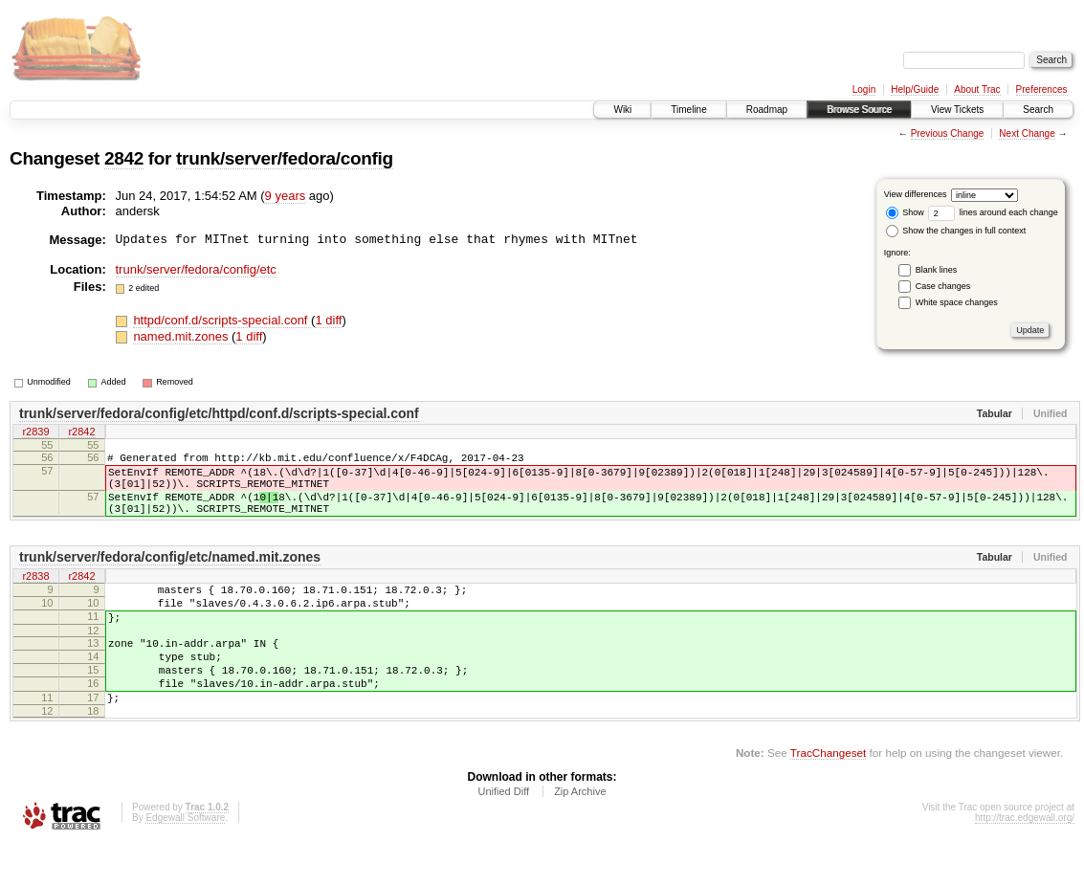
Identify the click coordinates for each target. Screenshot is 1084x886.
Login (863, 89)
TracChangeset (828, 795)
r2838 (35, 594)
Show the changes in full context (956, 230)
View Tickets (957, 109)
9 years (285, 195)
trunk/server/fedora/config (284, 158)
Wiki (622, 109)
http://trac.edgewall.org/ (1024, 860)
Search (1038, 109)
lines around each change (993, 212)
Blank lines (937, 270)
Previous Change (947, 133)
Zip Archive (580, 834)
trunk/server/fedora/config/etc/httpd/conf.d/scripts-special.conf (219, 413)
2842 (124, 158)
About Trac (977, 89)
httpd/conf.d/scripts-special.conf (222, 320)
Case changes (943, 286)
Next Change (1026, 133)
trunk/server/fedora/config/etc (196, 269)
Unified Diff (503, 834)
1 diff (328, 320)
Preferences (1042, 89)
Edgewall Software (185, 860)
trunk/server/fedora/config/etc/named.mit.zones (170, 574)
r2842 (81, 433)
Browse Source (859, 109)
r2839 (35, 433)
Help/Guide (915, 89)
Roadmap (766, 109)
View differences (915, 194)
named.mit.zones (182, 336)
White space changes (957, 302)
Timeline (688, 109)
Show (905, 212)
